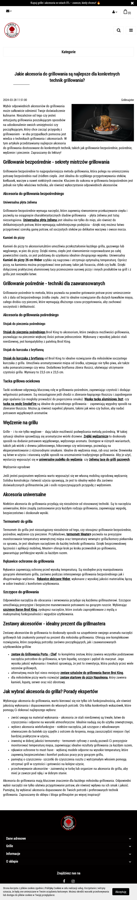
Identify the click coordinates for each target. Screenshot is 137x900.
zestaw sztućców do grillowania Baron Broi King (91, 673)
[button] (127, 12)
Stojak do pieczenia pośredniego (24, 332)
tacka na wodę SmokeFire (20, 404)
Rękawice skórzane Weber (53, 579)
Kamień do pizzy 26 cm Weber (22, 260)
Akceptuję (120, 892)
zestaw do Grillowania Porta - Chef (33, 654)
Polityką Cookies (53, 888)
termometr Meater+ (78, 534)
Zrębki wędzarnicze (96, 436)
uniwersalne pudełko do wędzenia (60, 459)
